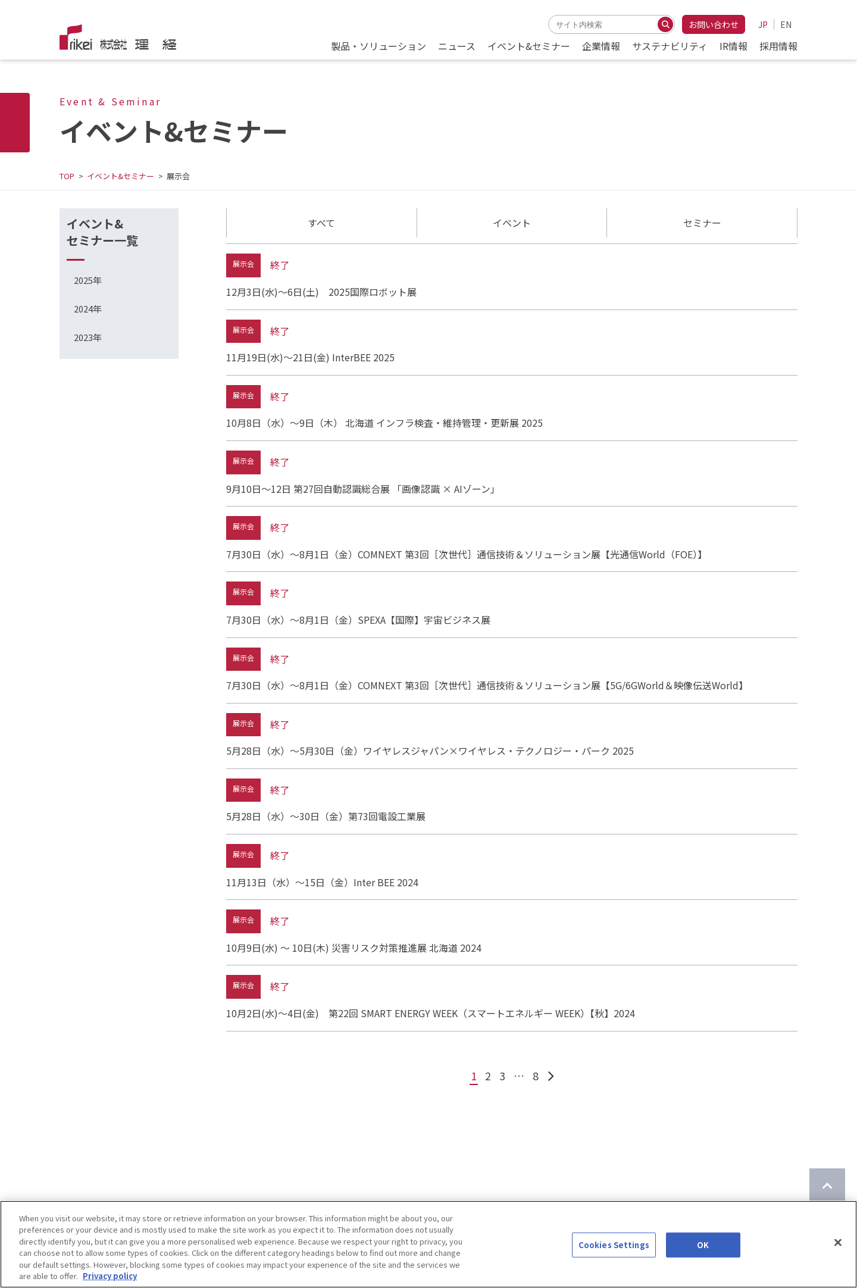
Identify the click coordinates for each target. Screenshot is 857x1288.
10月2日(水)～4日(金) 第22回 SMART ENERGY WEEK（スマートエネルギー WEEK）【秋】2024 (430, 1013)
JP (763, 24)
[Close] (838, 1255)
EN (786, 24)
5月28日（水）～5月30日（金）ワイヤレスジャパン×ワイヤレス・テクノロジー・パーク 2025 (430, 750)
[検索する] (665, 24)
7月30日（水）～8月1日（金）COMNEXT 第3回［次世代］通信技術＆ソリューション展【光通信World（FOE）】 (466, 554)
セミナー (702, 222)
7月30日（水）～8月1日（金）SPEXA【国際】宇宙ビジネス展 (358, 619)
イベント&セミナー (120, 176)
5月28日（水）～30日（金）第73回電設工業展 (326, 816)
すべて (321, 222)
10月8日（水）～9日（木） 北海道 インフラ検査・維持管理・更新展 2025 (384, 422)
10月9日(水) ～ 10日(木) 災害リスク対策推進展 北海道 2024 (353, 947)
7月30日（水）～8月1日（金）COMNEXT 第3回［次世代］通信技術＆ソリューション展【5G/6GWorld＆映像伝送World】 (487, 685)
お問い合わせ (714, 24)
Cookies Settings (613, 1256)
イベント (512, 222)
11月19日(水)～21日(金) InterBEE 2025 (310, 357)
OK (703, 1256)
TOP (67, 176)
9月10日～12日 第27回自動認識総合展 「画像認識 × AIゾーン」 (363, 489)
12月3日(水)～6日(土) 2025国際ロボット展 (321, 292)
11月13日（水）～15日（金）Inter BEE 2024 (322, 882)
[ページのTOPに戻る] (827, 1186)
